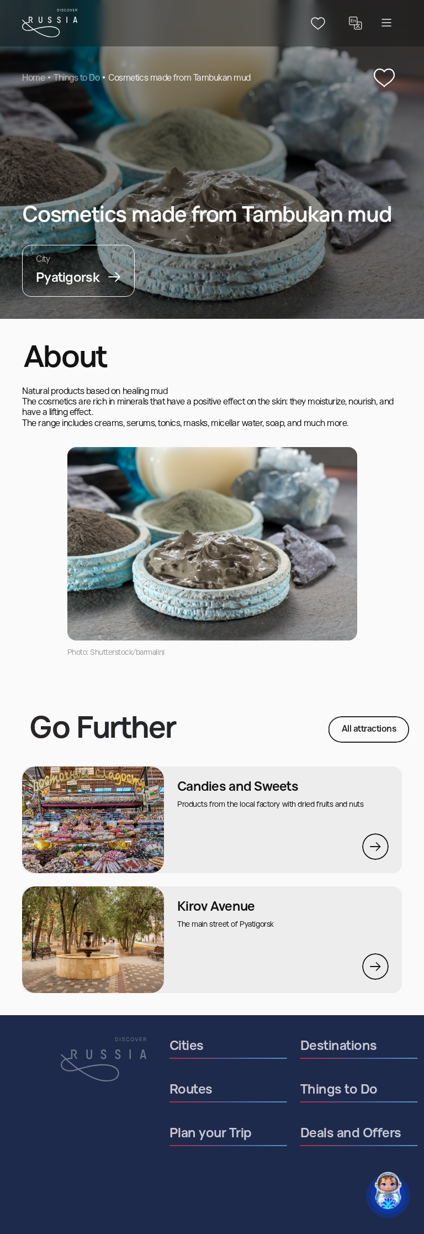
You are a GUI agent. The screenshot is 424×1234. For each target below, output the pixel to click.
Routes (215, 1090)
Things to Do (76, 78)
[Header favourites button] (318, 23)
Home (33, 78)
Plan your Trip (235, 1134)
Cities (211, 1046)
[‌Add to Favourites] (384, 78)
